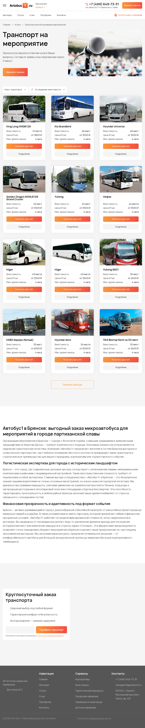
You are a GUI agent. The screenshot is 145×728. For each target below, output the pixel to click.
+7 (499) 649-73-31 (104, 4)
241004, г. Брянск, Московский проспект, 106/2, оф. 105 (127, 694)
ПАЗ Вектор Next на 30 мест (120, 340)
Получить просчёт (24, 146)
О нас (32, 15)
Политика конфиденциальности (94, 718)
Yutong (59, 196)
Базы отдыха (82, 685)
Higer (9, 269)
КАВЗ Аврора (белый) (20, 340)
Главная (6, 24)
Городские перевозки (86, 696)
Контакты (61, 15)
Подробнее (24, 154)
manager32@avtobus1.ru (129, 685)
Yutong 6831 (111, 269)
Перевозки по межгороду (88, 702)
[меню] (4, 5)
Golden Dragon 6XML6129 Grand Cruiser (22, 197)
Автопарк (7, 15)
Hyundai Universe (114, 126)
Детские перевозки (85, 707)
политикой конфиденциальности (50, 635)
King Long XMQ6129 (18, 126)
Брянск (39, 7)
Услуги (20, 15)
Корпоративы (82, 679)
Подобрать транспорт (51, 629)
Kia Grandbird (63, 126)
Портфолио (45, 15)
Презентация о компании (128, 15)
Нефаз (107, 196)
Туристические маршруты (89, 690)
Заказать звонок (132, 5)
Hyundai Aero (63, 340)
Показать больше (72, 384)
